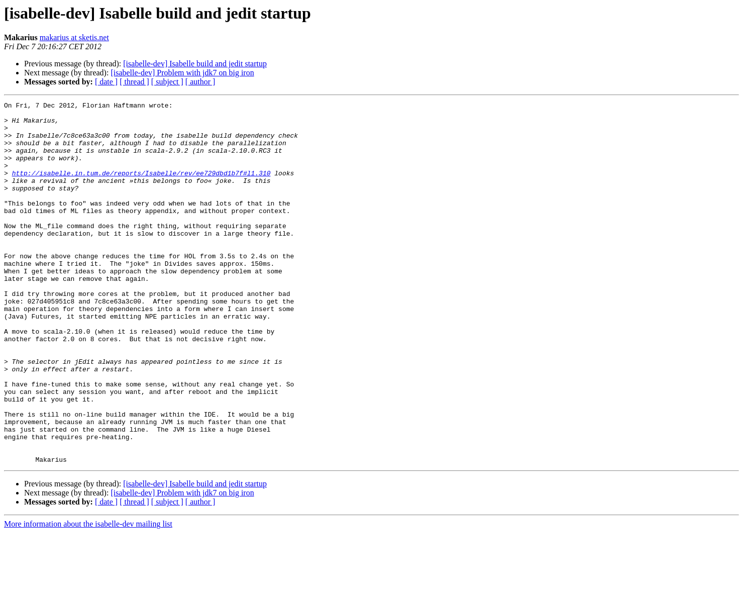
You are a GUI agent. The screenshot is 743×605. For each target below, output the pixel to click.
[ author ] (200, 81)
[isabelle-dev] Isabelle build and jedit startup (195, 63)
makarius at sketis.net (74, 37)
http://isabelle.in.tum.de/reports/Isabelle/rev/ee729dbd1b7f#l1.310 (141, 187)
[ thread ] (134, 81)
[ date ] (106, 81)
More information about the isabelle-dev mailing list (88, 596)
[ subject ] (167, 81)
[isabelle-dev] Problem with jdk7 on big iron (182, 72)
